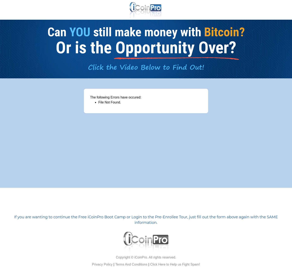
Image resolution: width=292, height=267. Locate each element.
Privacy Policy (102, 264)
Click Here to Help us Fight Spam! (175, 264)
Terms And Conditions (131, 264)
